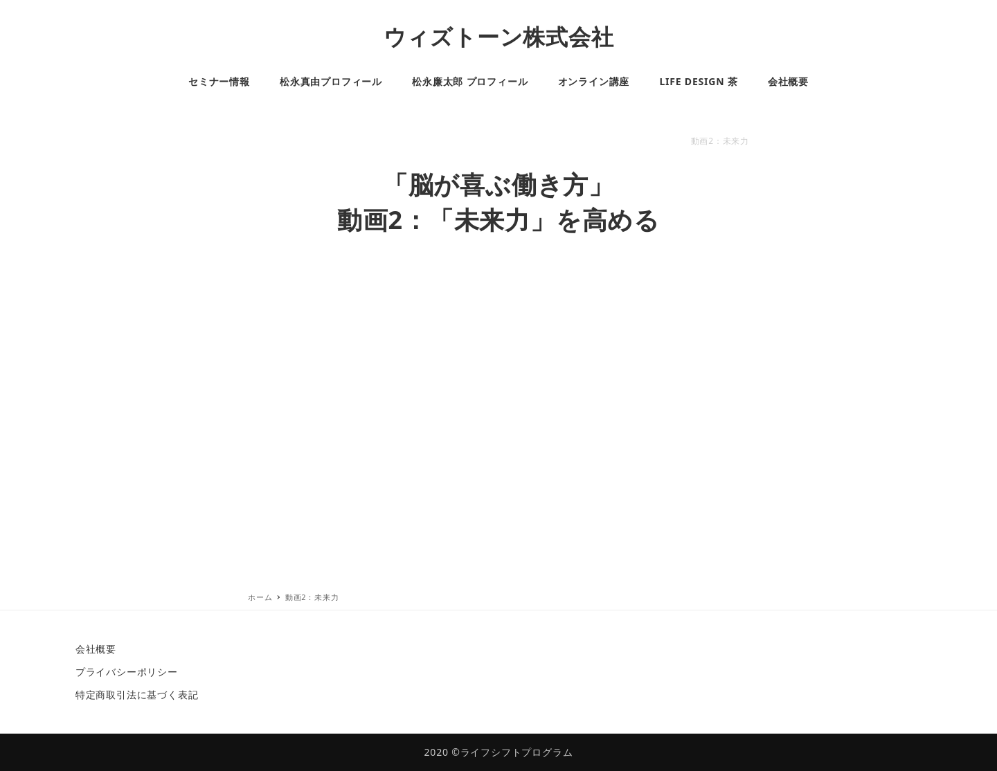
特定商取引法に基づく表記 (137, 694)
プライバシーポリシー (126, 671)
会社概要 (95, 648)
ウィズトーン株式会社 (499, 36)
